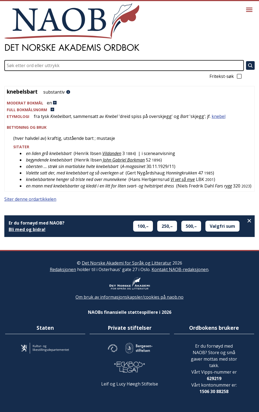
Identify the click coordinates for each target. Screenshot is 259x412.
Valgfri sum (222, 226)
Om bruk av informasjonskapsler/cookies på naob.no (129, 297)
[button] (129, 103)
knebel (218, 116)
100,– (143, 226)
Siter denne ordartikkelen (30, 199)
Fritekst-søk (225, 76)
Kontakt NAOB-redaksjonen (180, 269)
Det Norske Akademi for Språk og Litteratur (126, 263)
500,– (191, 226)
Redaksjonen (63, 269)
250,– (167, 226)
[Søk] (250, 65)
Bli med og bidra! (27, 229)
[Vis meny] (249, 9)
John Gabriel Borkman (124, 160)
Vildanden (111, 153)
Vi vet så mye (183, 179)
